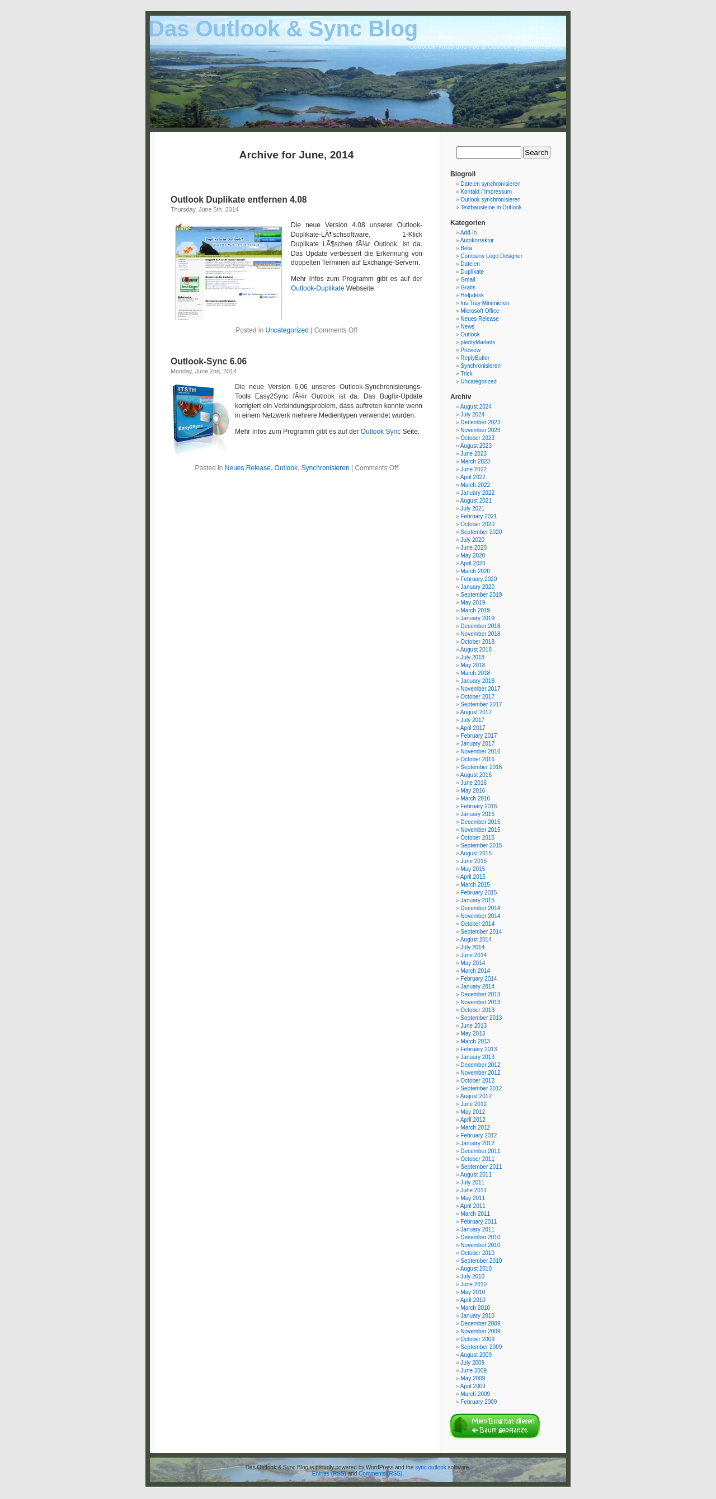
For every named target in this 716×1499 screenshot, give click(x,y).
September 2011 (481, 1167)
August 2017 (476, 712)
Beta (466, 248)
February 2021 (478, 516)
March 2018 (475, 673)
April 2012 (473, 1120)
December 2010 (480, 1237)
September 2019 (481, 595)
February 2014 (478, 979)
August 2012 (476, 1096)
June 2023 (473, 454)
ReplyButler (474, 358)
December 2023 (480, 422)
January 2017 (477, 744)
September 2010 (481, 1261)
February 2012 (478, 1135)
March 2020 (475, 571)
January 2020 (477, 587)
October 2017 (477, 697)
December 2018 (480, 626)
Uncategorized (287, 330)
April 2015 (473, 877)
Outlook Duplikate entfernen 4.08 (239, 199)
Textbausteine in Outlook (491, 207)
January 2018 (477, 681)
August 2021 (476, 501)
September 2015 (481, 845)
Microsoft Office (479, 311)
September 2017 (481, 704)
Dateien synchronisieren (490, 184)
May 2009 (472, 1378)
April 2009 (473, 1386)
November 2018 (480, 634)
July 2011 (472, 1182)
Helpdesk (472, 295)
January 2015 (477, 900)
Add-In (468, 232)
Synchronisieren (326, 468)
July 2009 (472, 1363)
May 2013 (472, 1033)
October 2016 (477, 759)
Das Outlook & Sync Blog (283, 28)
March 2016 (475, 798)
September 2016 (481, 767)
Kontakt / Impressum (486, 192)
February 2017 (478, 736)
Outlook (286, 468)
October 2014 (477, 924)
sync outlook (430, 1467)
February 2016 (478, 806)
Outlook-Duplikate (317, 288)
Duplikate (472, 272)
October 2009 (477, 1339)
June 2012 (473, 1104)
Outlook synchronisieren (490, 199)
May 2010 (472, 1292)
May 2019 (472, 602)
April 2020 (473, 563)
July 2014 (472, 947)
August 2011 (476, 1175)
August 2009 (476, 1355)
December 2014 (480, 908)
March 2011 (475, 1214)
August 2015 (476, 853)
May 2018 (472, 665)
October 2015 (477, 838)
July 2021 (472, 508)
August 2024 (476, 407)
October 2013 (477, 1010)
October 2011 (477, 1159)
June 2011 (473, 1190)
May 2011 (472, 1198)
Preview (470, 350)
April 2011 (473, 1206)
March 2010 (475, 1308)
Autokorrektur (477, 240)
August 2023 (476, 446)
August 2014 (476, 939)
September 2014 (481, 932)
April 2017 (473, 728)
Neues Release (248, 468)
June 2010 (473, 1284)
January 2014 (477, 986)
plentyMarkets (477, 342)
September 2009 (481, 1347)
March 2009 (475, 1394)
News (467, 327)
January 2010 (477, 1316)
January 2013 (477, 1057)
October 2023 (477, 438)
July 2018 (472, 657)
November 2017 (480, 689)
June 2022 (473, 469)
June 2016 (473, 783)
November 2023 (480, 430)
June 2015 (473, 861)
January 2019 (477, 618)
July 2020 (472, 540)
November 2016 (480, 751)
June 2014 (473, 955)
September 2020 (481, 532)
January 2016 (477, 814)
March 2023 (475, 461)
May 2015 (472, 869)
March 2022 (475, 485)
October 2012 (477, 1081)
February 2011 (478, 1222)
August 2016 (476, 775)
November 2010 (480, 1245)
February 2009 (478, 1402)
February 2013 (478, 1049)
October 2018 (477, 642)
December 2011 (480, 1151)
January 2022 (477, 493)
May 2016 (472, 791)
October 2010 (477, 1253)
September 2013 (481, 1018)
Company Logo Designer (491, 256)
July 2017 (472, 720)
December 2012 (480, 1065)
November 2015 (480, 830)
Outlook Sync (381, 431)
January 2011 (477, 1229)
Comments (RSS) (380, 1473)
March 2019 (475, 610)
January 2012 (477, 1143)
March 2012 (475, 1128)
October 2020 (477, 524)
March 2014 (475, 971)
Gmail (467, 280)
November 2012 (480, 1073)
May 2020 (472, 555)
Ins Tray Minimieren (484, 303)
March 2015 (475, 885)
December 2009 (480, 1323)
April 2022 (473, 477)
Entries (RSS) (329, 1473)
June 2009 (473, 1370)
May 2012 (472, 1112)
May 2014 (472, 963)
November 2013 (480, 1002)
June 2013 (473, 1026)
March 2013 (475, 1041)
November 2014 (480, 916)
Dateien (469, 264)
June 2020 (473, 548)
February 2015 (478, 892)
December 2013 (480, 994)
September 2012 (481, 1088)
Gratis (467, 287)
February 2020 (478, 579)
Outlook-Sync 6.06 (209, 361)
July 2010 (472, 1276)
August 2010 (476, 1269)
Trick (466, 374)
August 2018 (476, 650)
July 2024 (472, 414)
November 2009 (480, 1331)
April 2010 (473, 1300)
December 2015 (480, 822)
